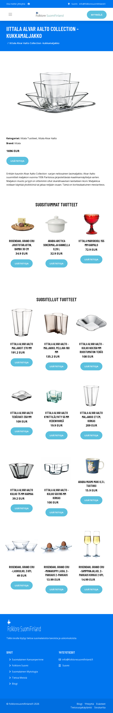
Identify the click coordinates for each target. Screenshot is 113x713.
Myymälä (96, 14)
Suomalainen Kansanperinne (27, 659)
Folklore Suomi (20, 665)
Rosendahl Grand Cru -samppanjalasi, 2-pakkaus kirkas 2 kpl (91, 571)
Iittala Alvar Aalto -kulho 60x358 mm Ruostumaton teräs (91, 348)
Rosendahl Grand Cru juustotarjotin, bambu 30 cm (21, 245)
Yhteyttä (89, 703)
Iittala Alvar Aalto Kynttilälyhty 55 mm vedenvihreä (56, 417)
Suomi (74, 3)
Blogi (15, 683)
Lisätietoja (17, 160)
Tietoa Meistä (19, 677)
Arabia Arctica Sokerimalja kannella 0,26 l (56, 245)
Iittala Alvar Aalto (47, 138)
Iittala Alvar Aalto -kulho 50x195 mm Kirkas (56, 494)
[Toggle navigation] (10, 14)
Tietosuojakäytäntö (81, 707)
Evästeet (100, 703)
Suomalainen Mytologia (25, 671)
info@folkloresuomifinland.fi (92, 3)
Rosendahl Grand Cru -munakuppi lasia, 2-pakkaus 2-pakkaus (56, 571)
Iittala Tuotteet (28, 138)
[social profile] (29, 4)
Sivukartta (99, 707)
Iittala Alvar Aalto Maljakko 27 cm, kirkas (91, 417)
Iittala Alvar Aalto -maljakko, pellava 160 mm (57, 348)
